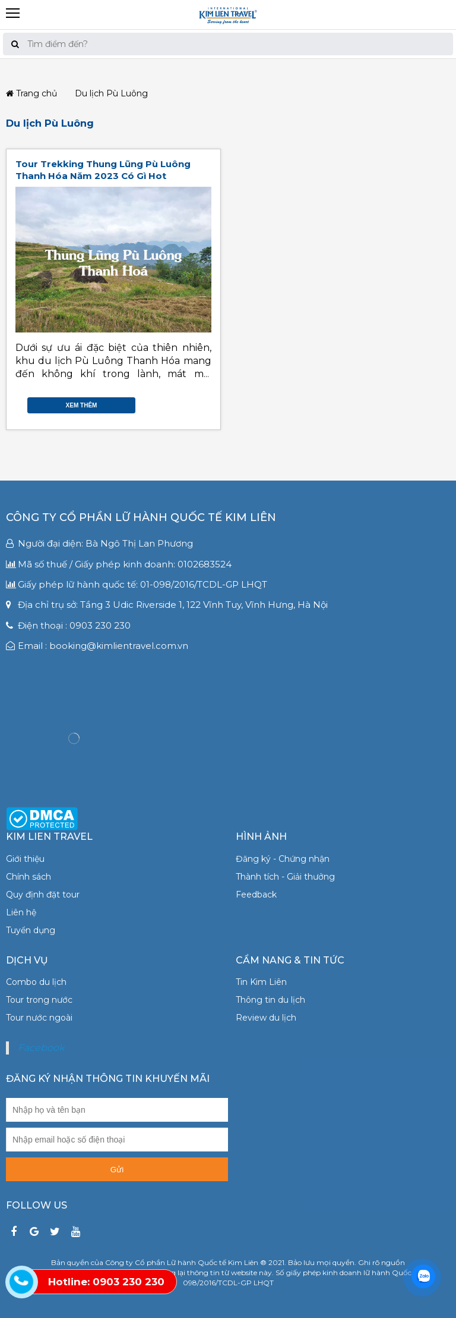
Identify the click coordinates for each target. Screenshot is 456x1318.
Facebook (170, 403)
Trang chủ (31, 94)
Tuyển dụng (30, 930)
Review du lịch (266, 1017)
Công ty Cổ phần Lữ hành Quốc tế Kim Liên (141, 517)
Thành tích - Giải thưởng (285, 876)
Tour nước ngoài (39, 1017)
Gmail (205, 403)
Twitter (182, 403)
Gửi (117, 1169)
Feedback (256, 894)
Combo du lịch (36, 982)
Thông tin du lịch (270, 999)
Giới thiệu (25, 858)
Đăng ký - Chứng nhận (283, 858)
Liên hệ (21, 912)
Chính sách (28, 876)
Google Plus (194, 403)
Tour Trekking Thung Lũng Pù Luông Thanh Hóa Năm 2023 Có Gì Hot (103, 169)
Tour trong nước (39, 999)
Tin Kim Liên (261, 982)
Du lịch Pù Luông (50, 123)
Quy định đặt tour (43, 894)
